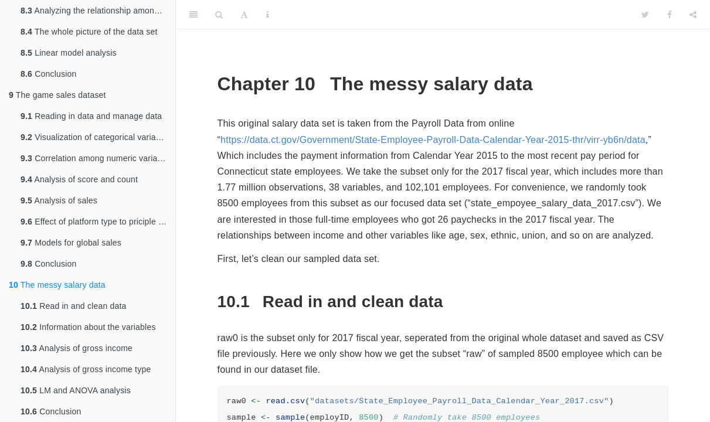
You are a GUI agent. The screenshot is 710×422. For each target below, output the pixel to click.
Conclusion (48, 74)
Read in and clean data (74, 306)
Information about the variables (88, 327)
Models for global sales (71, 242)
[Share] (693, 14)
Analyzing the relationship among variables (98, 10)
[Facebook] (669, 14)
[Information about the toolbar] (267, 14)
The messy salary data (57, 285)
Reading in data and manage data (91, 116)
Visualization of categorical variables (96, 137)
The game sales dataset (57, 95)
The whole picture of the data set (89, 31)
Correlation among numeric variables (97, 158)
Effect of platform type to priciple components (98, 221)
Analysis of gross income (77, 348)
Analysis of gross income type (86, 369)
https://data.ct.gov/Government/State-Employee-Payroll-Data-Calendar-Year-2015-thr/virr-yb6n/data (433, 140)
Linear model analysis (69, 52)
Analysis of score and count (79, 179)
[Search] (219, 14)
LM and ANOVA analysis (76, 390)
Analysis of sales (59, 200)
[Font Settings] (244, 14)
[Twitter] (645, 14)
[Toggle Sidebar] (193, 14)
